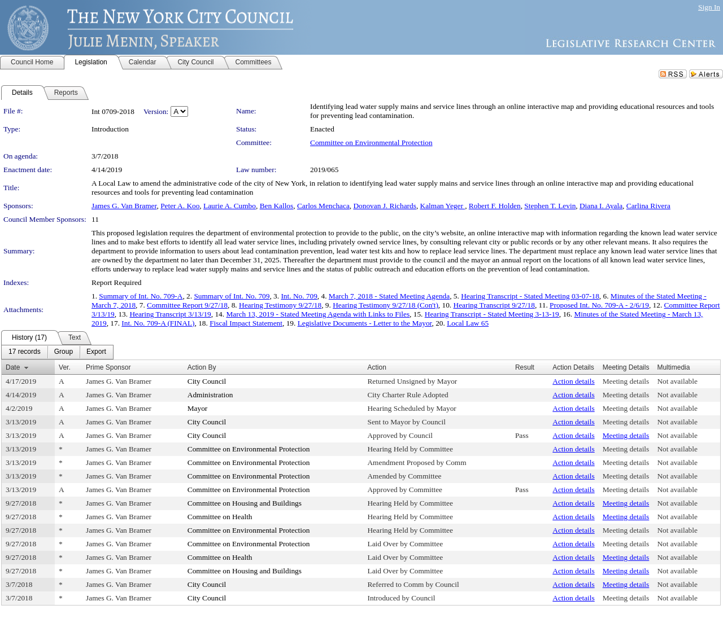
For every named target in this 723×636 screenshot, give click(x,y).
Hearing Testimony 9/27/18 (280, 305)
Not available (677, 381)
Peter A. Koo (179, 205)
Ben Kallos (277, 205)
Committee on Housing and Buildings (245, 503)
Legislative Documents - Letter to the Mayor (365, 323)
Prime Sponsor (108, 367)
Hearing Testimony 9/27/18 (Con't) (385, 305)
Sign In (709, 7)
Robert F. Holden (495, 205)
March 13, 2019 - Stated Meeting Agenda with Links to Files (318, 314)
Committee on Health (220, 516)
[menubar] (57, 352)
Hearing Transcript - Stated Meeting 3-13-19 (492, 314)
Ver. (65, 367)
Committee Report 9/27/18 (187, 305)
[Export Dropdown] (96, 352)
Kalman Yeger (442, 205)
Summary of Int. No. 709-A (140, 296)
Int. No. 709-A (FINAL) (157, 323)
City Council (207, 381)
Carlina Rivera (648, 205)
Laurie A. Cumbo (229, 205)
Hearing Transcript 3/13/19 (170, 314)
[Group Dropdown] (63, 352)
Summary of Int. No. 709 (231, 296)
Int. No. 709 (299, 296)
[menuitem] (24, 352)
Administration (210, 395)
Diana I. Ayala (601, 205)
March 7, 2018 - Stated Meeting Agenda (389, 296)
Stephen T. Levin (550, 205)
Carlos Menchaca (323, 205)
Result (524, 367)
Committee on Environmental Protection (371, 142)
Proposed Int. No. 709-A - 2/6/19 (599, 305)
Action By (202, 367)
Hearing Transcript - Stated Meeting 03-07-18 (530, 296)
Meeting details (626, 381)
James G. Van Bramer (124, 205)
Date (13, 367)
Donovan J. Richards (384, 205)
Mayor (198, 408)
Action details (573, 381)
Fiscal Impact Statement (246, 323)
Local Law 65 (468, 323)
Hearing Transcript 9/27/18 (494, 305)
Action (376, 367)
